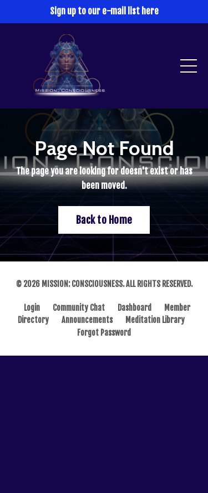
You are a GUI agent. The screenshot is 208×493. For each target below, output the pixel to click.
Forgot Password (104, 332)
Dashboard (134, 307)
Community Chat (79, 307)
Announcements (87, 320)
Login (32, 307)
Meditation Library (155, 320)
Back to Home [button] (104, 220)
